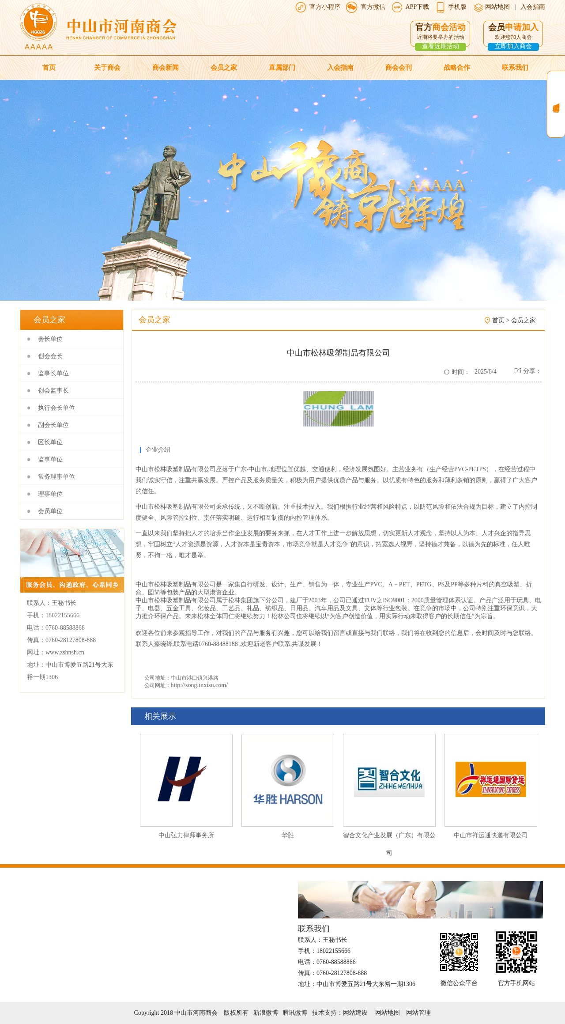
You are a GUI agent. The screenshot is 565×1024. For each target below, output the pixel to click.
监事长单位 (53, 373)
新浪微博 (265, 1012)
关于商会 (107, 67)
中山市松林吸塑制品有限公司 (176, 469)
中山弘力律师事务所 (186, 835)
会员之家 (224, 67)
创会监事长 (53, 390)
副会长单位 (53, 425)
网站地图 (497, 7)
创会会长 (50, 356)
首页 (49, 67)
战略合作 (457, 67)
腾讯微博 (294, 1012)
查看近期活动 (440, 46)
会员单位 (50, 511)
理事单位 (50, 494)
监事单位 (50, 459)
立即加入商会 (513, 46)
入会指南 (532, 7)
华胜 (288, 835)
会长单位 (50, 339)
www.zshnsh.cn (64, 652)
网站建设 (355, 1012)
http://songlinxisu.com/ (199, 685)
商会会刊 (398, 67)
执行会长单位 (56, 407)
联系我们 (515, 67)
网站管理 (418, 1012)
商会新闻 (165, 67)
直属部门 (282, 67)
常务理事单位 (56, 476)
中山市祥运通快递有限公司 (491, 835)
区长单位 (50, 442)
